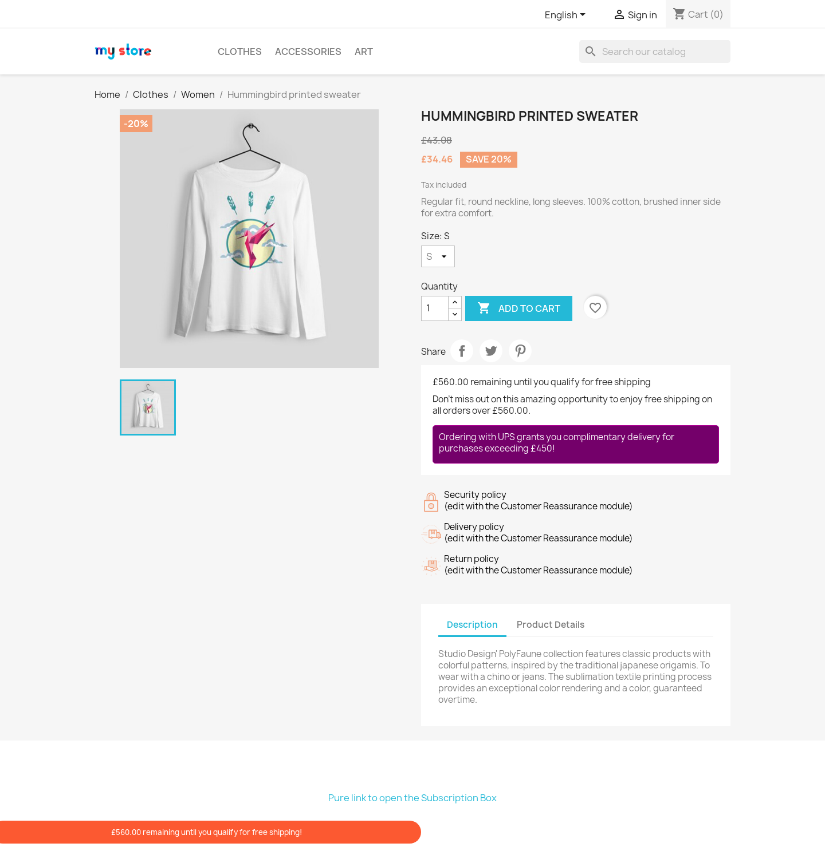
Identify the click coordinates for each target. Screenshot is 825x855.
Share (461, 350)
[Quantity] (435, 308)
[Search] (654, 51)
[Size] (438, 256)
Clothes (240, 51)
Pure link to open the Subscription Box (412, 797)
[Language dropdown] (567, 15)
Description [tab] (472, 625)
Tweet (491, 350)
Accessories (308, 51)
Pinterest (520, 350)
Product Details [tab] (550, 625)
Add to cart (518, 308)
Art (364, 51)
